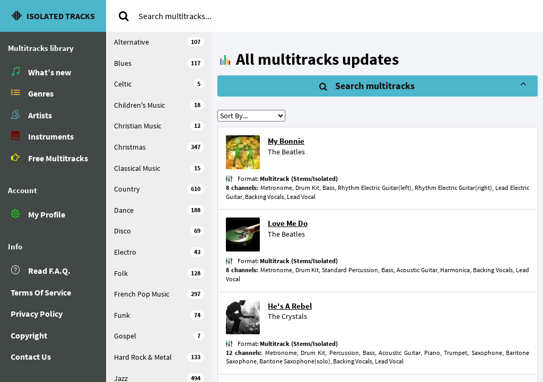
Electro (159, 252)
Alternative (159, 42)
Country (159, 189)
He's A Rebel (290, 306)
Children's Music (159, 105)
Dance (159, 210)
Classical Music (159, 168)
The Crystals (287, 316)
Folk (159, 273)
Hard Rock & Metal (159, 357)
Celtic (159, 84)
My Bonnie (286, 141)
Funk (159, 315)
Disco (159, 231)
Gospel (159, 336)
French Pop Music (159, 294)
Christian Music (159, 126)
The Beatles (286, 152)
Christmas (159, 147)
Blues (159, 63)
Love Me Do (288, 223)
